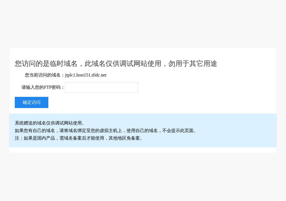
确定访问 (31, 102)
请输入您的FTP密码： (43, 87)
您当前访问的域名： (45, 75)
